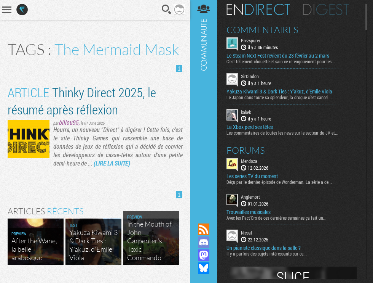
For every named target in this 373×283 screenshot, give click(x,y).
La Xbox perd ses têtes (249, 127)
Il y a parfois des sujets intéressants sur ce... (266, 254)
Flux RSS (203, 229)
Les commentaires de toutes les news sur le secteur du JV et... (282, 133)
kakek (246, 112)
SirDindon (250, 76)
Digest (326, 9)
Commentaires (262, 29)
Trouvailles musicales (248, 212)
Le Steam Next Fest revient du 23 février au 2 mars (277, 56)
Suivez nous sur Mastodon (203, 255)
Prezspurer (250, 40)
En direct (258, 9)
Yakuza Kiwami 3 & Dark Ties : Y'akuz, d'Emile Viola (279, 91)
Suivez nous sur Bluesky (203, 268)
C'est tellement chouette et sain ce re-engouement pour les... (280, 61)
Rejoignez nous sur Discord (203, 242)
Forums (245, 150)
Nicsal (246, 233)
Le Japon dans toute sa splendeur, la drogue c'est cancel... (279, 97)
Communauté (203, 104)
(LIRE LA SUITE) (112, 163)
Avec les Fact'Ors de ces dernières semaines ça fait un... (276, 218)
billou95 (69, 122)
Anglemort (250, 197)
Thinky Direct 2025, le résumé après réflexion (82, 101)
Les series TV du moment (252, 176)
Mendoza (249, 161)
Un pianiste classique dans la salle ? (263, 248)
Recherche (166, 9)
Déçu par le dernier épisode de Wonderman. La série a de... (279, 182)
